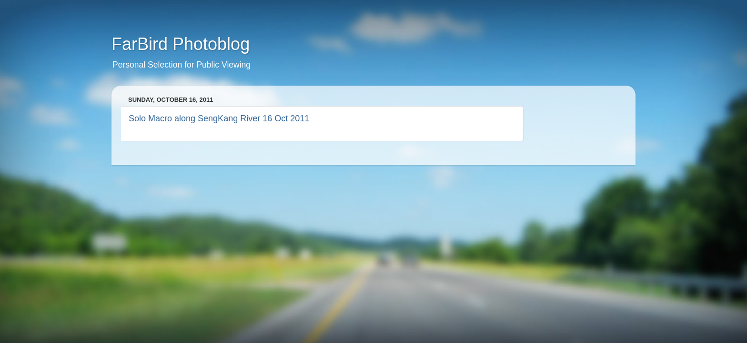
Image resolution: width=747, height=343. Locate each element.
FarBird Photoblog (180, 44)
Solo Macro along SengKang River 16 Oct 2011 (219, 118)
